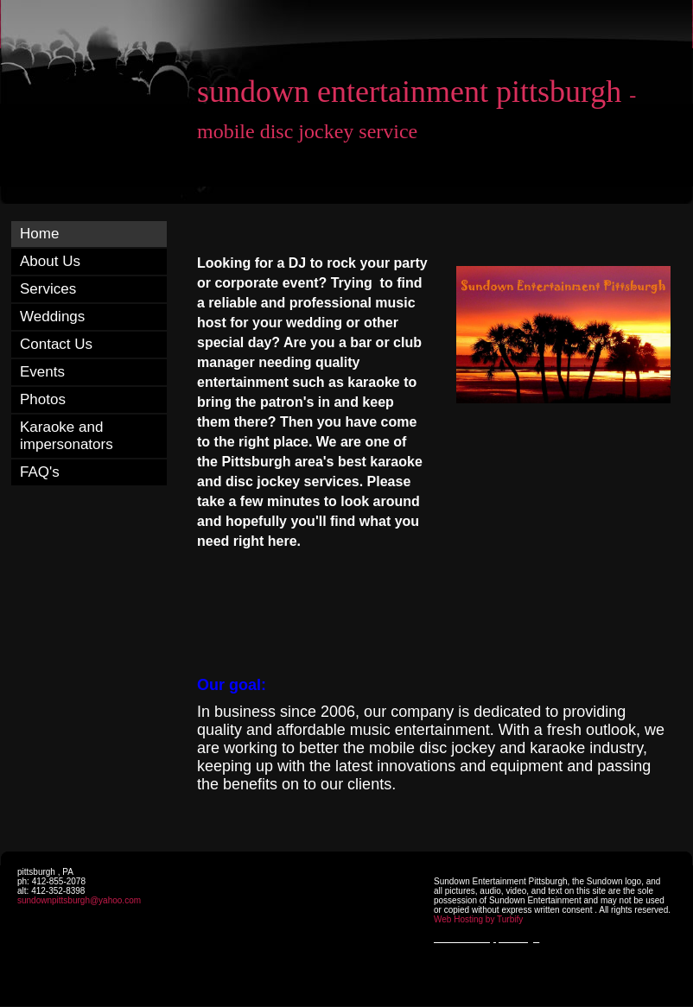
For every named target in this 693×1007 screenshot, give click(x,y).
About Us (50, 261)
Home (39, 233)
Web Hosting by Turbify (478, 919)
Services (48, 289)
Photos (43, 399)
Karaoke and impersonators (66, 436)
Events (42, 372)
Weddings (52, 316)
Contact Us (56, 344)
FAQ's (40, 472)
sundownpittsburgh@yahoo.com (79, 900)
